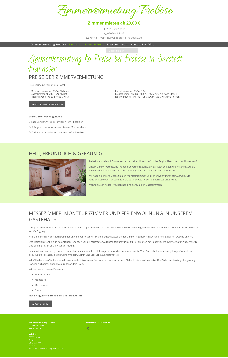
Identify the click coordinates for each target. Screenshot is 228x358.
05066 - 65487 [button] (41, 304)
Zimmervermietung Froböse (114, 11)
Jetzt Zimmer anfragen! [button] (47, 104)
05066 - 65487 (115, 33)
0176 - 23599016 (115, 29)
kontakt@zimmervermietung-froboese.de (116, 37)
